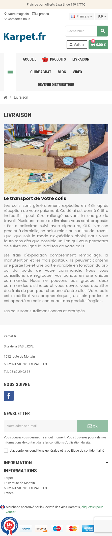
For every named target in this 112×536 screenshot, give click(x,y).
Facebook (9, 396)
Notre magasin (16, 14)
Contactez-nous (17, 19)
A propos (40, 14)
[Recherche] (86, 31)
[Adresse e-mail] (40, 426)
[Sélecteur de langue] (81, 16)
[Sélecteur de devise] (101, 16)
